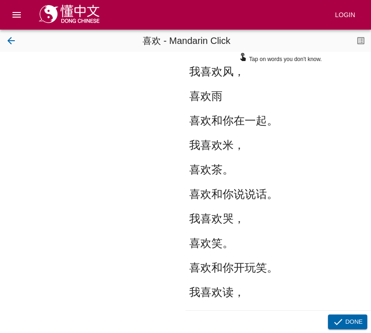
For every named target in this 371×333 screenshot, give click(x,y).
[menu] (17, 15)
